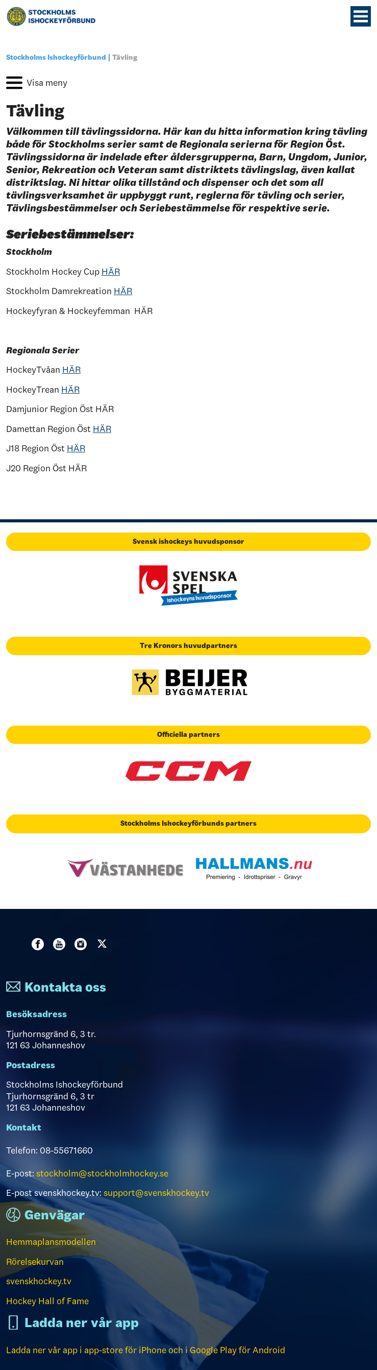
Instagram (82, 944)
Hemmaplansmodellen (51, 1241)
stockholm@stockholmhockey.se (102, 1173)
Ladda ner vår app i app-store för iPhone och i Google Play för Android (145, 1350)
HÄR (111, 271)
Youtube (61, 944)
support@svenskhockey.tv (156, 1192)
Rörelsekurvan (35, 1261)
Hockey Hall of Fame (47, 1301)
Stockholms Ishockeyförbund (56, 57)
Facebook (40, 944)
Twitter (104, 944)
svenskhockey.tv (38, 1281)
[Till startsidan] (55, 16)
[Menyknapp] (360, 16)
